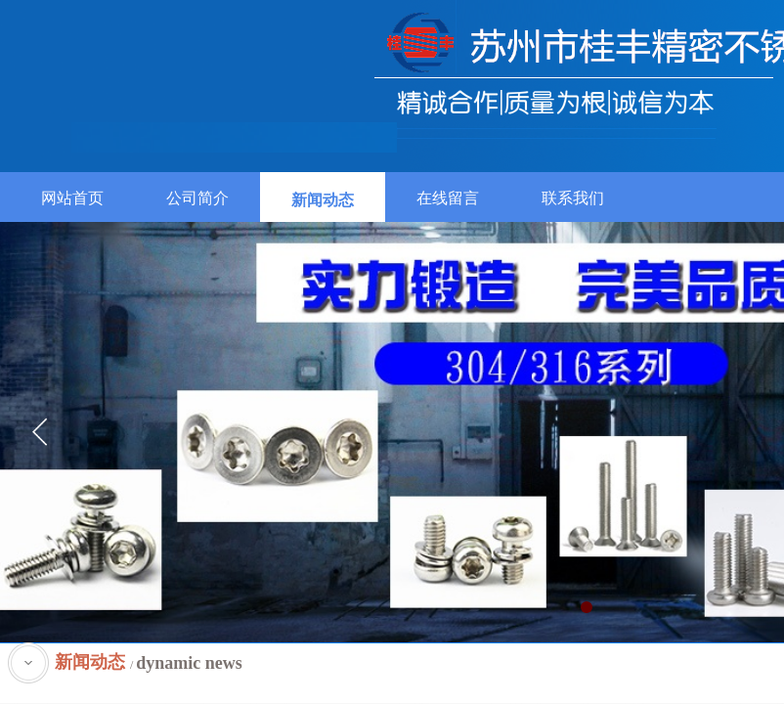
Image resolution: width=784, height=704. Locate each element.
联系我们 (573, 198)
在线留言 (447, 198)
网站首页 (72, 198)
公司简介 (197, 198)
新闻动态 (322, 200)
